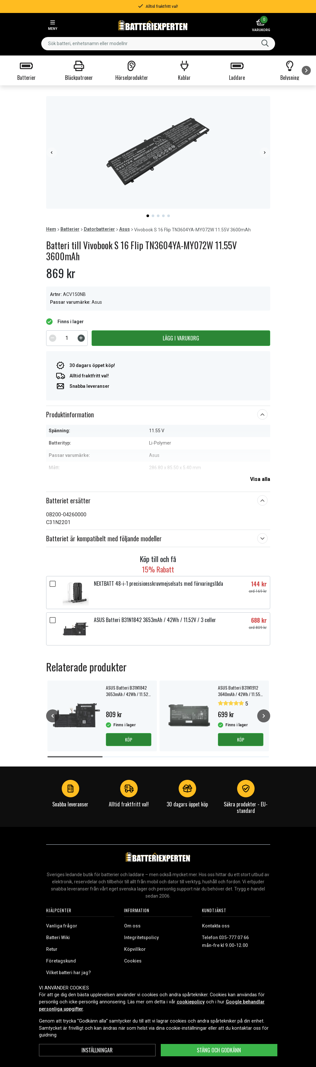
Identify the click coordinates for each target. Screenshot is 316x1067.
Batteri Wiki (58, 937)
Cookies (133, 960)
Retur (51, 949)
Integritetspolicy (141, 937)
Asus (124, 229)
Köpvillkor (135, 949)
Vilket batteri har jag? (68, 972)
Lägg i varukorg (181, 338)
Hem (51, 229)
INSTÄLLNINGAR (97, 1050)
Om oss (132, 925)
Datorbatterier (99, 229)
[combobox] (158, 43)
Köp (128, 739)
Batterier (70, 229)
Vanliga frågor (61, 925)
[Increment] (81, 338)
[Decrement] (52, 338)
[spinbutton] (67, 338)
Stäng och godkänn (219, 1050)
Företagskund (61, 960)
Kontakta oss (216, 925)
